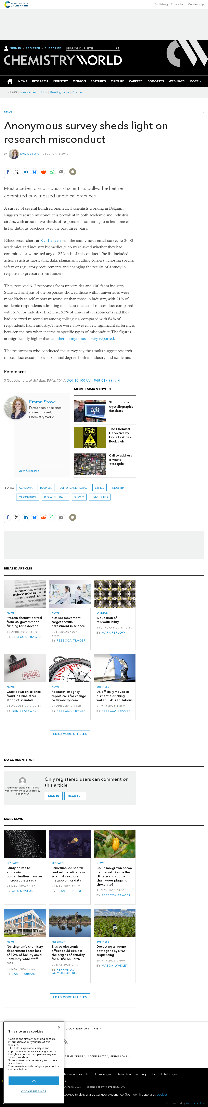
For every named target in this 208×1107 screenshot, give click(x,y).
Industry (118, 487)
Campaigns (103, 1074)
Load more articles (70, 734)
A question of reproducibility (107, 620)
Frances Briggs (70, 891)
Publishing (161, 4)
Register (33, 48)
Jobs (43, 92)
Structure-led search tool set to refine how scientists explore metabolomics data (68, 874)
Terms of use (74, 1056)
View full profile (28, 471)
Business (46, 487)
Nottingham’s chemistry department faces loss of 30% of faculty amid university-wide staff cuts (25, 955)
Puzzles (77, 92)
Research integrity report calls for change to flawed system (69, 696)
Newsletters (29, 92)
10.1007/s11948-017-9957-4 (97, 380)
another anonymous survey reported (82, 338)
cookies (162, 1094)
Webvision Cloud (196, 1103)
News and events (76, 1074)
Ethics (99, 487)
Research (14, 863)
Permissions (118, 1056)
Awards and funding (132, 1074)
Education (177, 4)
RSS (96, 1028)
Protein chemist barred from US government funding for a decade (24, 622)
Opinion (102, 612)
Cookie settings (34, 1091)
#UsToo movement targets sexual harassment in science (68, 622)
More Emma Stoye (90, 389)
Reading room (59, 92)
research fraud (55, 497)
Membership (196, 4)
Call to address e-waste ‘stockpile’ (120, 459)
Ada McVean (23, 891)
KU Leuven (50, 240)
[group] (194, 81)
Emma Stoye (30, 153)
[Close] (59, 1027)
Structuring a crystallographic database (121, 406)
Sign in (53, 796)
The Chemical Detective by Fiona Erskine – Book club (120, 435)
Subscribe (53, 48)
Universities (100, 497)
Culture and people (73, 487)
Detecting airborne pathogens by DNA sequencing (111, 951)
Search (117, 48)
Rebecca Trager (26, 637)
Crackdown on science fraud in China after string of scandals (24, 696)
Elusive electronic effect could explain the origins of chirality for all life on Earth (68, 953)
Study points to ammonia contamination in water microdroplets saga (24, 874)
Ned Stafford (24, 711)
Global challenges (164, 1074)
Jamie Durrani (24, 974)
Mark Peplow (113, 632)
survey (79, 497)
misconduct (28, 497)
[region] (33, 1062)
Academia (25, 487)
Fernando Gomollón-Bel (65, 971)
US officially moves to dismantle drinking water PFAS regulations (114, 696)
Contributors (78, 1028)
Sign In (15, 48)
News (8, 112)
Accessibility (97, 1056)
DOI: (70, 380)
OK (34, 1080)
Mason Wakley (115, 965)
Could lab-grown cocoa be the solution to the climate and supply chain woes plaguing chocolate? (114, 876)
